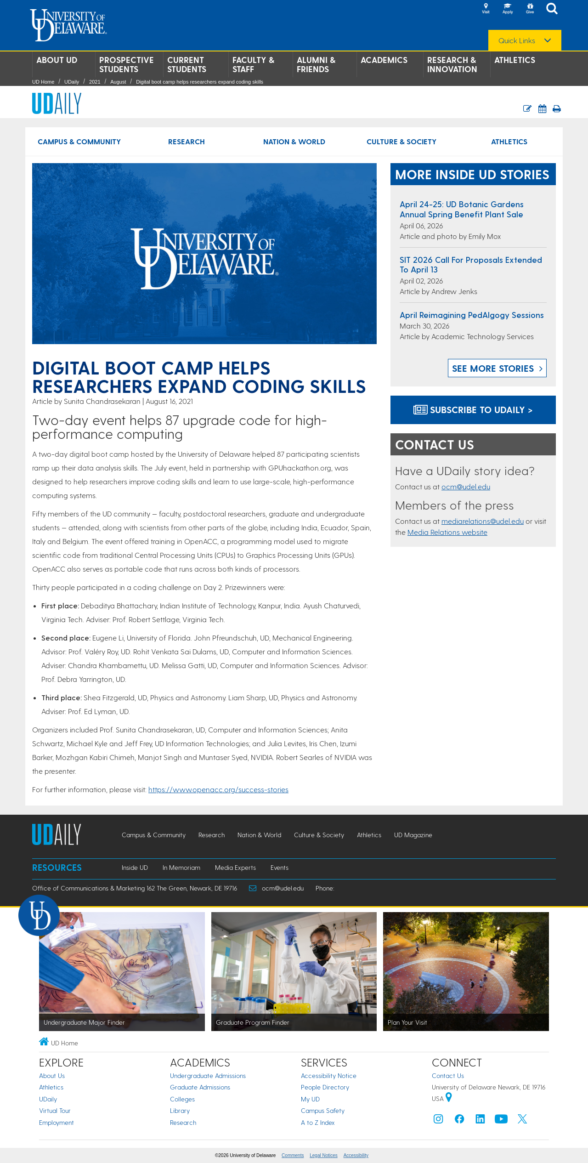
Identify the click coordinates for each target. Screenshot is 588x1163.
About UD (56, 59)
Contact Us (448, 1075)
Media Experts (235, 867)
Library (180, 1110)
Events (279, 867)
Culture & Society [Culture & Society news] (401, 141)
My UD (310, 1099)
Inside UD (135, 867)
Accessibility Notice (328, 1075)
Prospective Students (126, 64)
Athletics (514, 59)
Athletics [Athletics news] (509, 141)
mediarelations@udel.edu (482, 520)
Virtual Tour (55, 1110)
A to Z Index (318, 1122)
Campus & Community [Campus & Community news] (79, 141)
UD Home (43, 82)
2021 (94, 82)
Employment (56, 1122)
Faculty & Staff (253, 64)
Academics (384, 59)
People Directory (325, 1087)
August (118, 82)
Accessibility (356, 1155)
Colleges (182, 1099)
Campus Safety (323, 1110)
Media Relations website (447, 532)
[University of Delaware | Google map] (449, 1098)
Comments (293, 1155)
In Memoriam (181, 867)
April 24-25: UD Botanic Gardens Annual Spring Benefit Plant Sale (462, 209)
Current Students (186, 64)
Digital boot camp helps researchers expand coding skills (199, 82)
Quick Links (516, 40)
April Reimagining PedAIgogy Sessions (472, 314)
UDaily (71, 82)
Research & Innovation (452, 64)
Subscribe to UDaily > (473, 409)
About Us (52, 1075)
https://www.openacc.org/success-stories (218, 789)
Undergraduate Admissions (208, 1075)
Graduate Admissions (200, 1087)
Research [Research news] (186, 141)
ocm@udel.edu (465, 486)
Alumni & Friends (316, 64)
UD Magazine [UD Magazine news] (413, 835)
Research (183, 1122)
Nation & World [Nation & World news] (294, 141)
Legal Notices (324, 1155)
